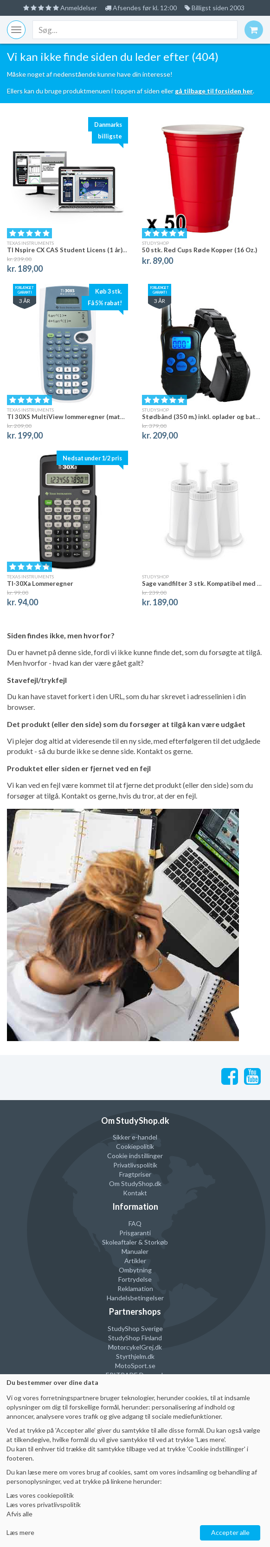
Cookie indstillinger (135, 1156)
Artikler (135, 1261)
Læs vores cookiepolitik (40, 1495)
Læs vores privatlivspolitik (43, 1504)
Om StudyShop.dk (135, 1183)
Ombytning (135, 1270)
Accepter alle (230, 1532)
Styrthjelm (131, 1356)
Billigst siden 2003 (214, 8)
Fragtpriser (135, 1174)
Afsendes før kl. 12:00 (141, 8)
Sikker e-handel (135, 1137)
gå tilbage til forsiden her (214, 91)
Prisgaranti (135, 1233)
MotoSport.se (135, 1366)
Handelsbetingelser (135, 1298)
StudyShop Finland (135, 1338)
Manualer (135, 1251)
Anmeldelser (60, 8)
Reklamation (135, 1288)
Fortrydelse (135, 1279)
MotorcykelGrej (131, 1347)
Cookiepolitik (135, 1146)
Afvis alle (19, 1514)
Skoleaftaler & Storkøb (135, 1242)
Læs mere (20, 1532)
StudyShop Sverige (135, 1328)
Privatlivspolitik (135, 1165)
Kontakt (135, 1193)
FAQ (135, 1223)
